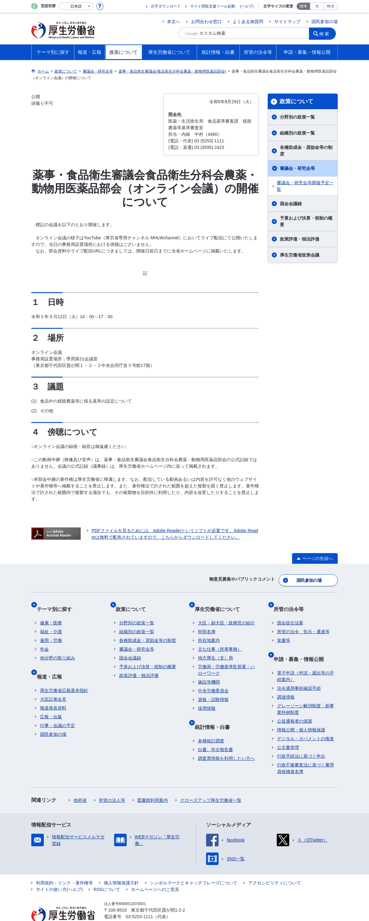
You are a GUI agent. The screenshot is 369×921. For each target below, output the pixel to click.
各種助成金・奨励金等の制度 (306, 150)
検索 (326, 33)
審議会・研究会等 (297, 168)
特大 (331, 6)
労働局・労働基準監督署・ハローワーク (226, 660)
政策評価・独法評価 (299, 239)
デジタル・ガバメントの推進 (305, 721)
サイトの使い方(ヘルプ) (59, 871)
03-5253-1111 (139, 899)
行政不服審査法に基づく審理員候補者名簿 (305, 750)
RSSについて (107, 871)
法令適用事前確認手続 (299, 670)
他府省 (80, 782)
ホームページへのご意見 (155, 871)
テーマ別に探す (57, 602)
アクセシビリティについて (274, 865)
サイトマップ (287, 21)
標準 (303, 6)
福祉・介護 (51, 621)
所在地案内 (209, 630)
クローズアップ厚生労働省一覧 (210, 782)
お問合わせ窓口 (206, 21)
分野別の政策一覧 (297, 117)
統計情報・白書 (215, 712)
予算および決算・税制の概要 (306, 221)
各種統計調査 (211, 723)
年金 (44, 639)
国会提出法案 (290, 612)
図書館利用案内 (152, 782)
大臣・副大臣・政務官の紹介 (226, 612)
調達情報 (286, 679)
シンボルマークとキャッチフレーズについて (193, 865)
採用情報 (206, 698)
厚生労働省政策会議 (299, 254)
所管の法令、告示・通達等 (303, 621)
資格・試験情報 (213, 689)
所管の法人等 (112, 782)
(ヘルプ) (247, 6)
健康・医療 (51, 612)
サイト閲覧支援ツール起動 (212, 6)
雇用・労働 (51, 630)
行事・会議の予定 (57, 707)
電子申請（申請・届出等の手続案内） (305, 658)
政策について (296, 101)
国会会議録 (291, 203)
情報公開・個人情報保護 (301, 712)
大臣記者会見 (53, 681)
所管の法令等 (292, 602)
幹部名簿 (206, 621)
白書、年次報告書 (215, 732)
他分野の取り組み (57, 647)
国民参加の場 (324, 21)
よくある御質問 (248, 21)
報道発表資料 (53, 690)
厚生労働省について (220, 602)
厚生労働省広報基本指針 (64, 672)
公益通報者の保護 (294, 703)
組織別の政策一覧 (297, 132)
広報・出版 (51, 699)
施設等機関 (209, 671)
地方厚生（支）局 (215, 647)
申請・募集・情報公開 (302, 645)
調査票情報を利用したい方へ (226, 740)
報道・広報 (52, 662)
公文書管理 (288, 729)
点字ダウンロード (166, 6)
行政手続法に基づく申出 (301, 738)
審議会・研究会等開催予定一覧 (305, 186)
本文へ (173, 21)
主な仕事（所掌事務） (220, 639)
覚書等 (283, 630)
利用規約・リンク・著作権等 (64, 865)
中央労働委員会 (213, 680)
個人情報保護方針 (121, 865)
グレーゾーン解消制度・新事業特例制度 (305, 691)
